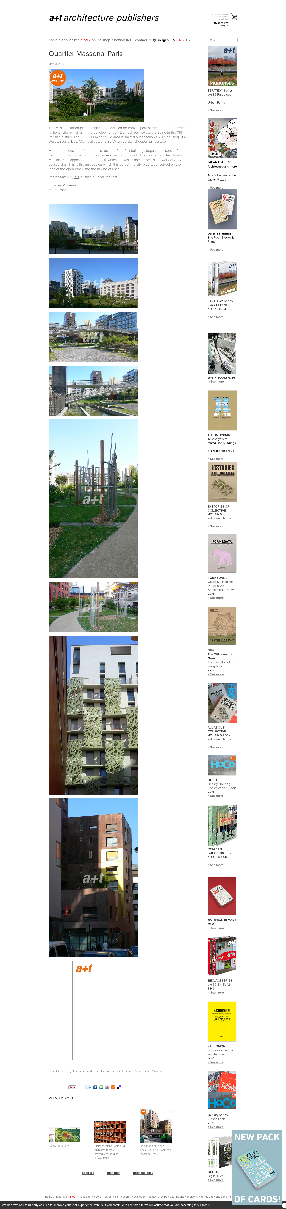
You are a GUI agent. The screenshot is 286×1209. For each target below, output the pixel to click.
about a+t (69, 40)
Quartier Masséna (151, 1071)
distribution (122, 1196)
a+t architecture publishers (109, 18)
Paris (137, 1071)
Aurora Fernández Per (86, 1071)
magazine (85, 1196)
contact (141, 40)
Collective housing (60, 1071)
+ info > (204, 1205)
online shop (101, 40)
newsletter (122, 40)
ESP (188, 40)
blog (84, 40)
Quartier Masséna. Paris (86, 54)
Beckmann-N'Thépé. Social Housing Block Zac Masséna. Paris (155, 1150)
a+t (76, 177)
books (97, 1196)
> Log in (224, 25)
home (53, 40)
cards (108, 1196)
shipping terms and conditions (179, 1196)
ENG (180, 40)
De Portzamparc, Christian (116, 1071)
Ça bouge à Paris (59, 1146)
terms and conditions (214, 1196)
